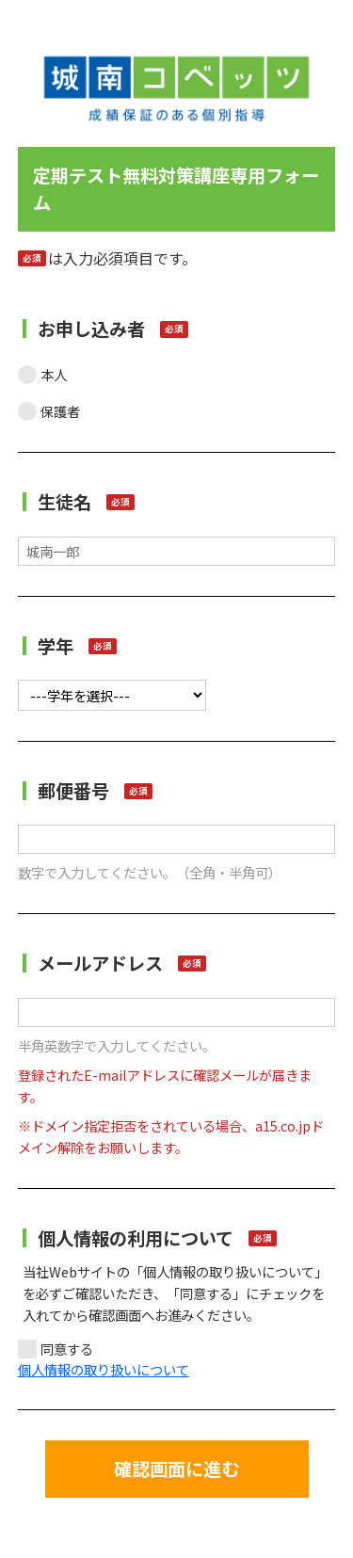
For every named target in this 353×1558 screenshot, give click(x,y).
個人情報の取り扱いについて (103, 1369)
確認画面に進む (176, 1468)
